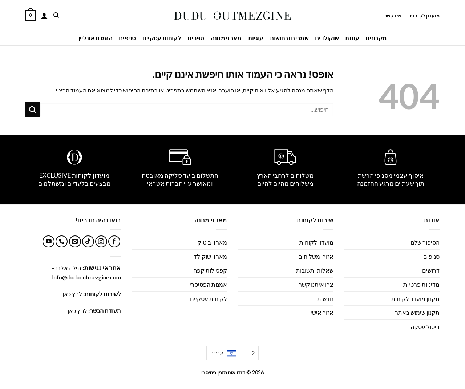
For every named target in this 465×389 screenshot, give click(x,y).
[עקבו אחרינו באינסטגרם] (101, 241)
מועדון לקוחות (424, 16)
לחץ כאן (72, 293)
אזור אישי (322, 312)
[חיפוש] (55, 15)
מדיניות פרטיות (421, 284)
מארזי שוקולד (210, 256)
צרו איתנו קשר (316, 284)
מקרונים (376, 38)
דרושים (431, 270)
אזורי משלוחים (315, 256)
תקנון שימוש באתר (417, 312)
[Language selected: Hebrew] (232, 353)
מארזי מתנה (226, 38)
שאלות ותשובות (314, 270)
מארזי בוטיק (212, 242)
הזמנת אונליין (95, 38)
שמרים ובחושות (289, 38)
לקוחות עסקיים (161, 38)
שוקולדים (327, 38)
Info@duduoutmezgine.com (86, 277)
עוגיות (255, 38)
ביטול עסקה (425, 326)
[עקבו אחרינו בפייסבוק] (114, 241)
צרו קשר (393, 16)
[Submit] (32, 109)
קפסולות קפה (210, 270)
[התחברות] (44, 16)
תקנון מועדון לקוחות (415, 298)
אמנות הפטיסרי (208, 284)
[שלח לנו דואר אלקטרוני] (75, 241)
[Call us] (62, 241)
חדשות (325, 298)
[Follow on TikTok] (88, 241)
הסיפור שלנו (425, 242)
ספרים (195, 38)
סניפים (127, 38)
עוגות (352, 38)
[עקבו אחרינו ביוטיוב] (48, 241)
